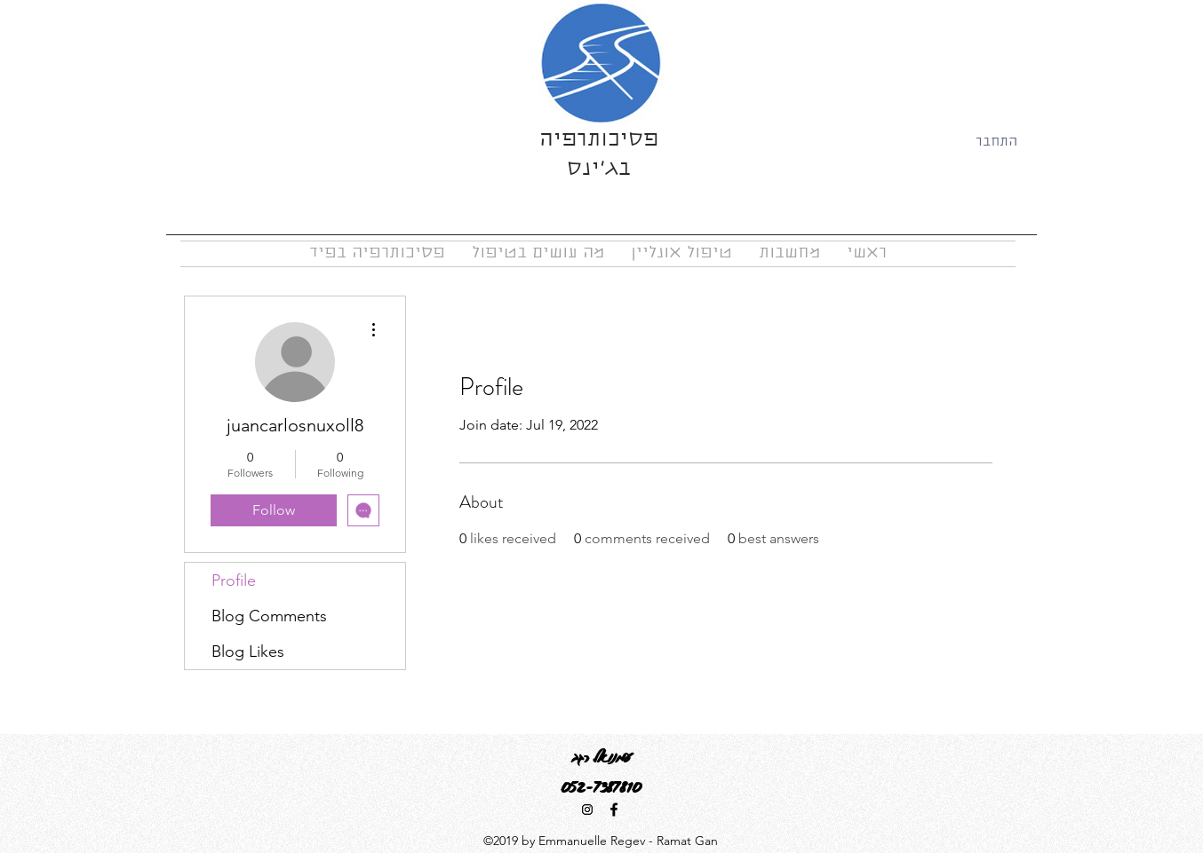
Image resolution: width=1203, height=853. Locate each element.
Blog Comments (269, 616)
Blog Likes (247, 651)
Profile (233, 580)
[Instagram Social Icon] (587, 809)
